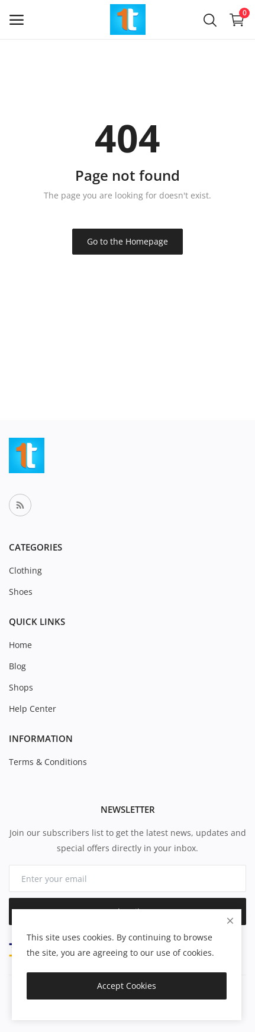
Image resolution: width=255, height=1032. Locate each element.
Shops (21, 687)
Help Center (32, 708)
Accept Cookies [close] (126, 985)
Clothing (25, 570)
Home (20, 644)
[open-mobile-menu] (16, 19)
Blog (17, 666)
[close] (230, 920)
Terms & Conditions (48, 761)
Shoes (21, 591)
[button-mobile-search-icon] (210, 19)
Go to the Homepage (127, 241)
